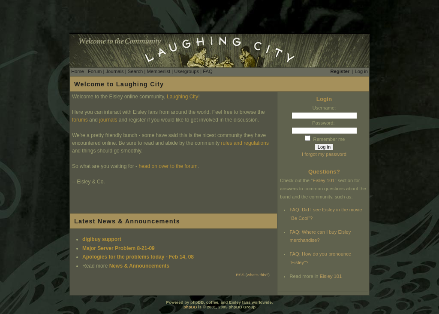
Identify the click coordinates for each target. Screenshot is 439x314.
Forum (95, 71)
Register (340, 71)
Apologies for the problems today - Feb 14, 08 (138, 257)
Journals (114, 71)
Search (135, 71)
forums (80, 120)
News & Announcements (139, 266)
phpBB (190, 307)
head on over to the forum (167, 166)
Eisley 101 (324, 180)
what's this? (257, 274)
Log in (361, 71)
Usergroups (186, 71)
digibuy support (101, 239)
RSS (240, 274)
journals (108, 120)
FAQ (207, 71)
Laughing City (182, 97)
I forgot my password (324, 154)
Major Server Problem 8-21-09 (118, 248)
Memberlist (158, 71)
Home (77, 71)
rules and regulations (245, 143)
